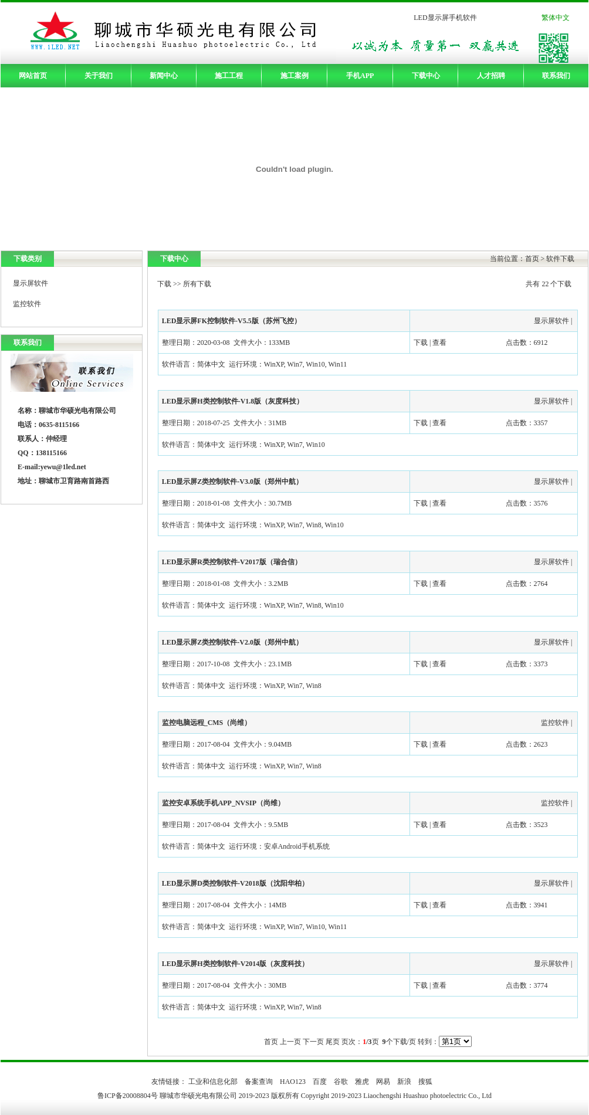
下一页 (313, 1042)
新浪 (404, 1081)
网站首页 (33, 76)
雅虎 (362, 1081)
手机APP (360, 76)
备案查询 (259, 1081)
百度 (320, 1081)
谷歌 (341, 1081)
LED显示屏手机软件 (445, 17)
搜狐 (425, 1081)
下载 (164, 284)
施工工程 (229, 76)
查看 (439, 342)
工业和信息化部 (213, 1081)
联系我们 (556, 76)
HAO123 (293, 1081)
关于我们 (98, 76)
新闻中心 (164, 76)
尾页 (333, 1042)
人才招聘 (491, 76)
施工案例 (294, 76)
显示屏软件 (30, 283)
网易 (383, 1081)
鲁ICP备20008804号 (128, 1096)
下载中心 (426, 76)
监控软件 (27, 304)
